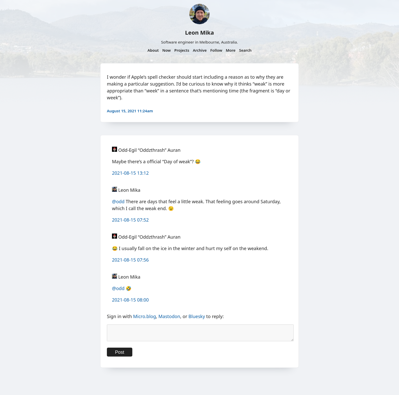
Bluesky (197, 316)
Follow (216, 50)
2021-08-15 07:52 (130, 220)
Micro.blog (144, 316)
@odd (118, 201)
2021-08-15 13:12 (130, 173)
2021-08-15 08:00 (130, 300)
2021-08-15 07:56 (130, 260)
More (230, 50)
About (153, 50)
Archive (200, 50)
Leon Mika (199, 32)
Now (166, 50)
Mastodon (169, 316)
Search (245, 50)
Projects (181, 50)
